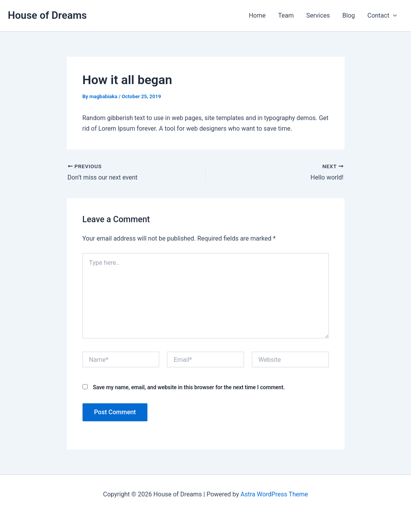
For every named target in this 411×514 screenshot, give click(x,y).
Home (257, 15)
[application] (393, 15)
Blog (349, 15)
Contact (382, 15)
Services (318, 15)
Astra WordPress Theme (274, 494)
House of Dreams (47, 15)
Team (286, 15)
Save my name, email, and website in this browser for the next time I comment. (189, 387)
